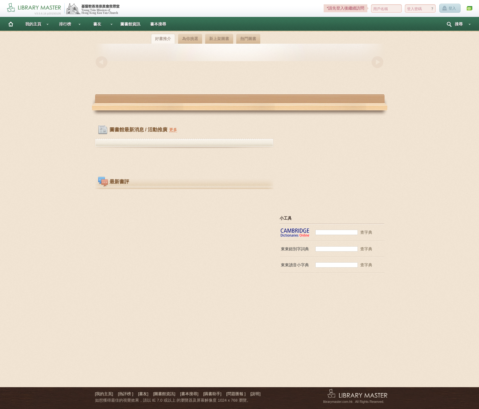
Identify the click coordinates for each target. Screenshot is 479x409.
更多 (173, 129)
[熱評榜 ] (125, 393)
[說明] (255, 393)
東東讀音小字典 (295, 265)
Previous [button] (101, 62)
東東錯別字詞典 (295, 249)
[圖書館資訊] (164, 393)
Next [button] (377, 62)
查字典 (366, 232)
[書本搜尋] (189, 393)
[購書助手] (212, 393)
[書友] (143, 393)
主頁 (11, 24)
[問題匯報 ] (235, 393)
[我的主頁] (104, 393)
